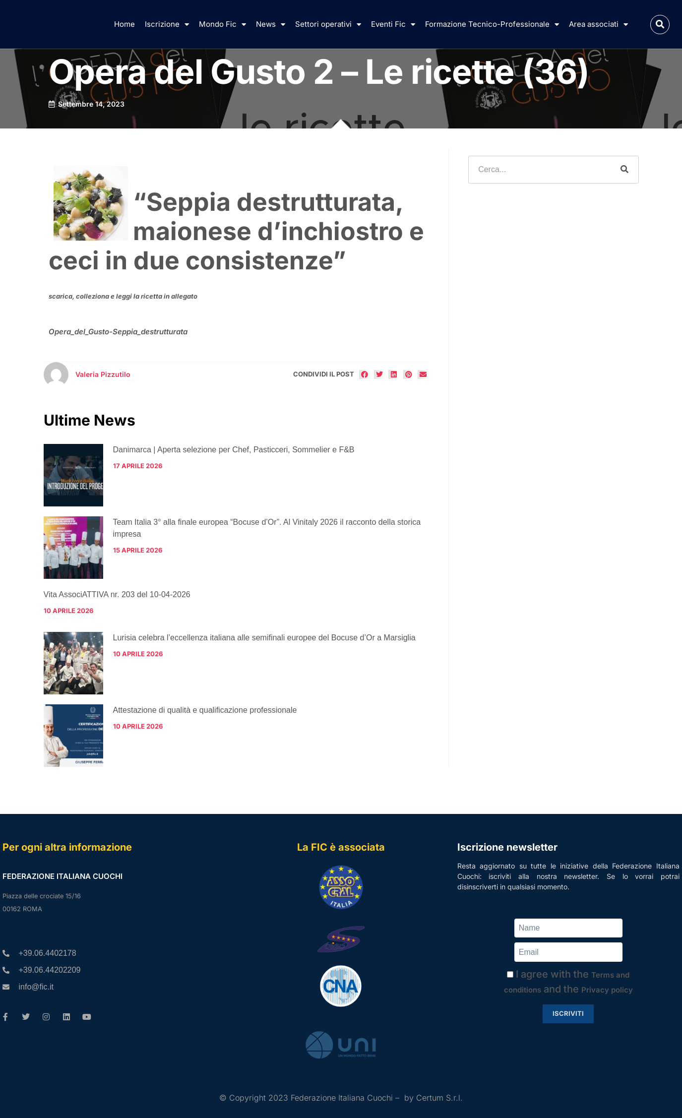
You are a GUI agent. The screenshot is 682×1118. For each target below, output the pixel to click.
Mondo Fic (222, 24)
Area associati (598, 24)
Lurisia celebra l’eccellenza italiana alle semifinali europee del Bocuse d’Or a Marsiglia (264, 637)
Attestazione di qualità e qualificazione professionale (205, 710)
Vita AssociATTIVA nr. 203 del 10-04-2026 (117, 594)
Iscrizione (167, 24)
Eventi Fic (393, 24)
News (270, 24)
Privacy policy (607, 989)
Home (124, 24)
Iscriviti (568, 1013)
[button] (660, 24)
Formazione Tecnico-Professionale (492, 24)
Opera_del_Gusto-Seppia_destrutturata (118, 331)
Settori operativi (328, 24)
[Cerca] (624, 169)
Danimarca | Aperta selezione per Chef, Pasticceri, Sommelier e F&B (234, 449)
